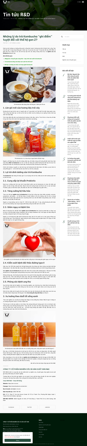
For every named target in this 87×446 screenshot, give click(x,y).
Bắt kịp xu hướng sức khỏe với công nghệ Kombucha (18, 64)
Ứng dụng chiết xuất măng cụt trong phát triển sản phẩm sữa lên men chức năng (74, 119)
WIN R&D (62, 420)
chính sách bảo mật (9, 437)
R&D (63, 56)
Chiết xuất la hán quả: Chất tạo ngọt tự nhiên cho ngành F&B (74, 140)
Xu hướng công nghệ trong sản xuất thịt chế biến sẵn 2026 (74, 160)
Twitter (29, 407)
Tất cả (64, 49)
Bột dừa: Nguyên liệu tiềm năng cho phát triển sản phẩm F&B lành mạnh (73, 76)
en (80, 2)
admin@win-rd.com (15, 389)
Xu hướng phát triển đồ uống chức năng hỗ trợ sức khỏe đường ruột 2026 (74, 98)
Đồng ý (17, 440)
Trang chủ (6, 18)
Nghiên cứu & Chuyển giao (69, 60)
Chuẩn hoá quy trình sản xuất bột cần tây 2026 (73, 222)
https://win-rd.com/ (13, 383)
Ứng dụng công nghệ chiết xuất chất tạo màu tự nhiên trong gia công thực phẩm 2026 (74, 180)
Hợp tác (40, 432)
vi (78, 2)
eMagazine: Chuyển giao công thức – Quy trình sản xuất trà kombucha (23, 58)
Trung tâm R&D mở (43, 429)
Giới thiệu (41, 422)
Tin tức (64, 52)
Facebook (11, 407)
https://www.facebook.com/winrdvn (17, 386)
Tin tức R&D (14, 18)
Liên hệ (40, 437)
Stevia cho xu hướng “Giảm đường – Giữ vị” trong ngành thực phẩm (74, 202)
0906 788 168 (16, 391)
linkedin (47, 407)
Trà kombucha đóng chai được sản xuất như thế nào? (18, 61)
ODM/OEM (41, 427)
